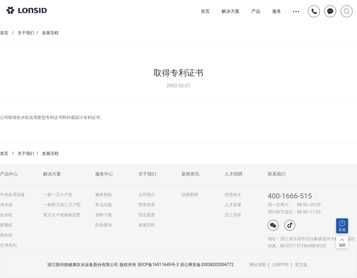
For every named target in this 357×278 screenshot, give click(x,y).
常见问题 (103, 205)
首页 (205, 11)
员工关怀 (233, 215)
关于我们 (26, 32)
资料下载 (103, 215)
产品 (255, 11)
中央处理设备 (12, 194)
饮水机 (6, 215)
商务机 (6, 235)
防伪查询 (103, 225)
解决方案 (230, 11)
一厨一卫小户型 (57, 194)
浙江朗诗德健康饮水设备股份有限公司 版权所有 (91, 264)
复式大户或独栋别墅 (62, 215)
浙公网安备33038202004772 (207, 264)
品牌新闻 (189, 194)
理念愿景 (146, 215)
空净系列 (8, 245)
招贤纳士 (233, 194)
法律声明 (280, 264)
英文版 (301, 264)
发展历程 (50, 32)
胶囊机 (6, 225)
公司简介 (146, 194)
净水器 (6, 205)
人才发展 (233, 205)
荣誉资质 (146, 205)
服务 (276, 11)
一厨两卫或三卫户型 (62, 205)
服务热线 (103, 194)
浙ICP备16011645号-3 (157, 264)
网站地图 (257, 264)
